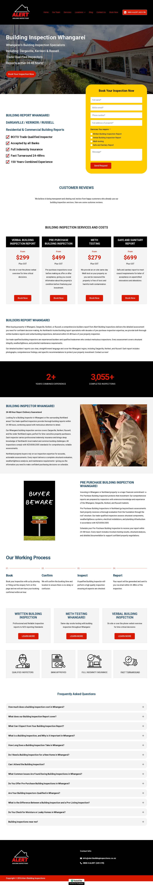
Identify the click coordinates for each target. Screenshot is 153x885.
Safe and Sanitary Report (103, 145)
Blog (91, 12)
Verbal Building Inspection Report (107, 137)
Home (46, 12)
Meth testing (98, 141)
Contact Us (101, 12)
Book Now (113, 12)
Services (67, 12)
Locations (79, 12)
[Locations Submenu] (84, 12)
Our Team (56, 12)
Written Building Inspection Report (107, 134)
